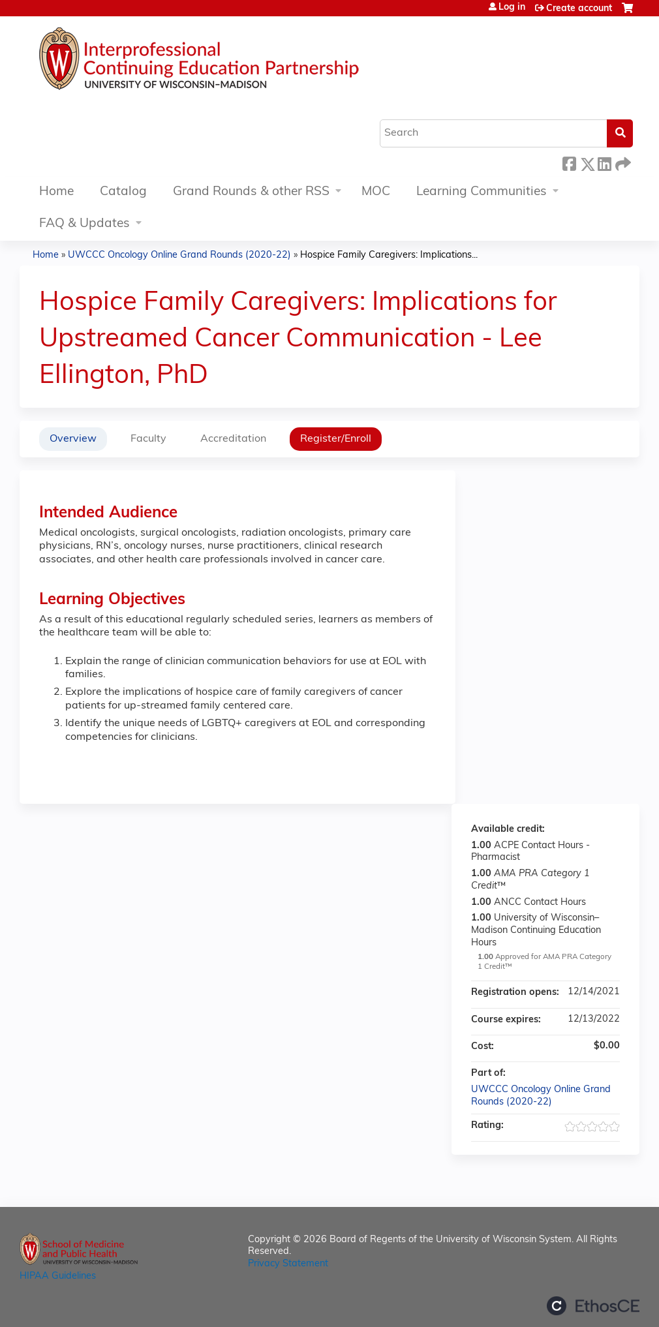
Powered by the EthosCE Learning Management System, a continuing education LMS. (593, 1305)
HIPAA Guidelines (58, 1276)
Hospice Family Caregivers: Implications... (389, 255)
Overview (73, 439)
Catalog (123, 192)
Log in (511, 7)
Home (56, 192)
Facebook (568, 162)
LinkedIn (604, 162)
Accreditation (233, 439)
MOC (375, 192)
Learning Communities (481, 192)
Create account (579, 9)
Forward (621, 162)
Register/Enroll (335, 439)
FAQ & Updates (84, 224)
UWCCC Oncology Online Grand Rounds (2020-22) (179, 255)
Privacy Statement (288, 1264)
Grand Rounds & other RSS (251, 192)
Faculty (148, 439)
